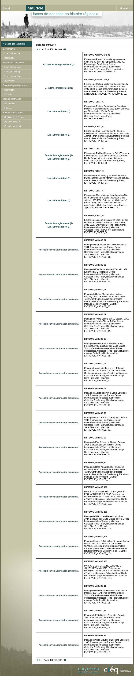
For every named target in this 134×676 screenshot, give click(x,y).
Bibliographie (9, 49)
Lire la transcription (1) (58, 111)
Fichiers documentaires (13, 62)
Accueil (6, 8)
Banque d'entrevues (12, 99)
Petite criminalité (12, 122)
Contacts (124, 8)
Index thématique (12, 53)
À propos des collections (14, 44)
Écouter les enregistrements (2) (58, 64)
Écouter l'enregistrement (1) (59, 88)
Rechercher (9, 58)
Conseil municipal (12, 126)
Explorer (8, 94)
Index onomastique (13, 76)
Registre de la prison (14, 117)
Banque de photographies (15, 85)
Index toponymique (13, 71)
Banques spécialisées (13, 112)
